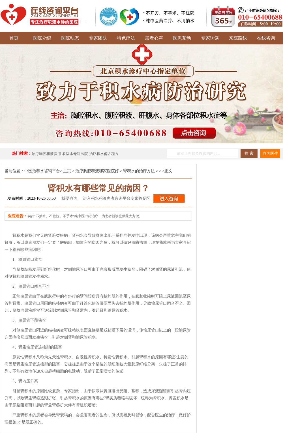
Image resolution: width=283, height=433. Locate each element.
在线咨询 (266, 38)
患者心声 (154, 38)
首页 (13, 38)
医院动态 (70, 38)
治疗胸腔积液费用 (46, 154)
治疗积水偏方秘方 (104, 154)
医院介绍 (42, 38)
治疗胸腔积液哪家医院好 (97, 171)
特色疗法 (126, 38)
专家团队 (98, 38)
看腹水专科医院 (75, 154)
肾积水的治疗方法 (139, 171)
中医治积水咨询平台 (42, 171)
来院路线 (238, 38)
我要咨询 (69, 198)
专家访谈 (210, 38)
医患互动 (182, 38)
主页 (67, 171)
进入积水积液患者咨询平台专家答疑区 (116, 198)
